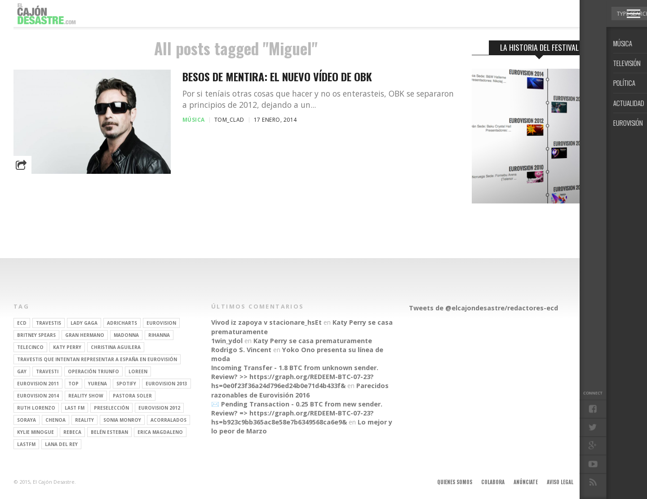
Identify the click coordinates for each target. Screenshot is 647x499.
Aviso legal (560, 482)
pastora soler (132, 396)
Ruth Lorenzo (36, 408)
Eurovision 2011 (38, 383)
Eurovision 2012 (159, 408)
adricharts (122, 323)
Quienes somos (454, 482)
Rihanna (159, 335)
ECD (22, 323)
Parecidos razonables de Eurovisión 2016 (300, 390)
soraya (26, 420)
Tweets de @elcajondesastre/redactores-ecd (483, 308)
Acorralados (168, 420)
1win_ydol (227, 340)
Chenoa (55, 420)
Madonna (126, 335)
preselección (111, 408)
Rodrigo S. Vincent (241, 349)
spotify (126, 383)
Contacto (594, 482)
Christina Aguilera (116, 347)
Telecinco (30, 347)
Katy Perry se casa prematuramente (312, 340)
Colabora (493, 482)
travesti (47, 371)
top (73, 383)
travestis (48, 323)
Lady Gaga (84, 323)
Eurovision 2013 (166, 383)
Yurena (97, 383)
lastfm (26, 444)
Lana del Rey (61, 444)
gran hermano (84, 335)
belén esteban (109, 432)
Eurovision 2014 (38, 396)
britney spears (36, 335)
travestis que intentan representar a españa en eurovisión (97, 359)
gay (22, 371)
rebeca (72, 432)
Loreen (138, 371)
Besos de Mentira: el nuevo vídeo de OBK (277, 77)
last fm (74, 408)
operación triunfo (93, 371)
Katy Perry (67, 347)
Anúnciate (526, 482)
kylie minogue (35, 432)
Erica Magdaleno (160, 432)
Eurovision (161, 323)
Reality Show (85, 396)
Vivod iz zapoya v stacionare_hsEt (266, 322)
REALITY (84, 420)
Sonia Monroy (122, 420)
